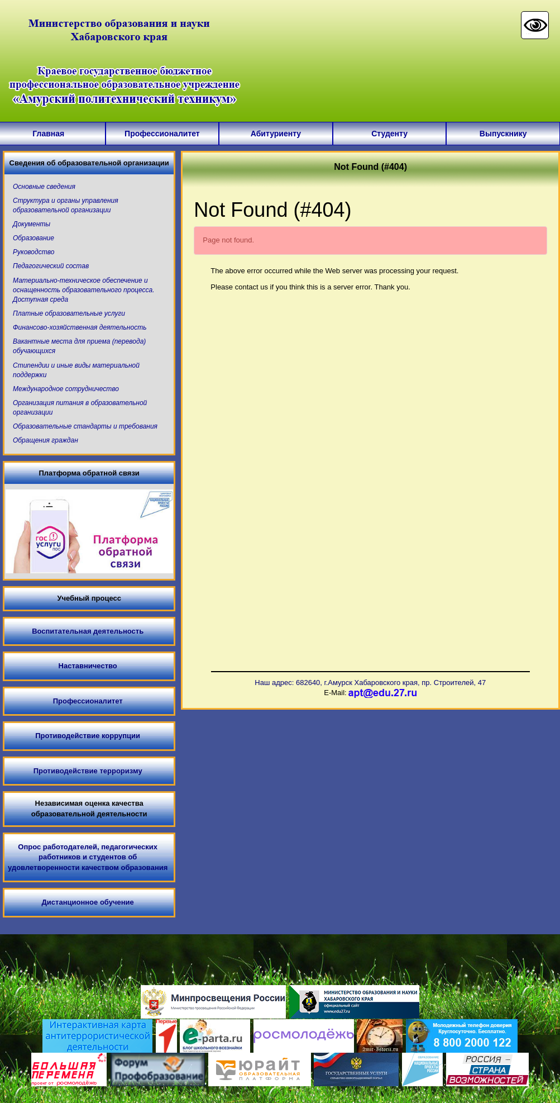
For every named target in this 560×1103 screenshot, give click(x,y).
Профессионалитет (162, 133)
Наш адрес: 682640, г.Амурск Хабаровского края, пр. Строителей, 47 (370, 682)
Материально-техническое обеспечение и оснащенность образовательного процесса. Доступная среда (84, 290)
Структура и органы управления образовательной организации (65, 205)
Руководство (33, 252)
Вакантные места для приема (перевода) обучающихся (79, 346)
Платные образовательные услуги (69, 313)
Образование (33, 238)
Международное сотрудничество (66, 389)
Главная (48, 133)
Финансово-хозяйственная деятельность (79, 327)
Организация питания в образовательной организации (80, 407)
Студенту (389, 133)
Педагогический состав (51, 266)
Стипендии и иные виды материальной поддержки (76, 370)
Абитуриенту (276, 133)
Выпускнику (503, 133)
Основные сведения (44, 187)
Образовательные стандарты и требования (85, 426)
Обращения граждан (45, 440)
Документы (31, 224)
